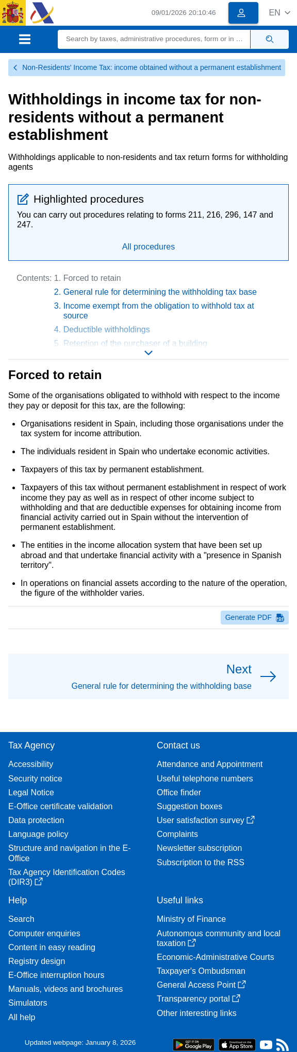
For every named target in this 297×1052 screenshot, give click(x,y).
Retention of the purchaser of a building (135, 343)
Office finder (179, 792)
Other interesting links (197, 1013)
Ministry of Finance (191, 919)
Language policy (38, 834)
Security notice (35, 778)
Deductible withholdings (106, 329)
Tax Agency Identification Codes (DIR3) (66, 877)
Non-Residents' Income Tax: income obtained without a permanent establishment (146, 67)
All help (21, 1017)
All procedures (148, 246)
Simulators (27, 1002)
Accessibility (30, 764)
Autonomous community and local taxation (218, 938)
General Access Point (201, 984)
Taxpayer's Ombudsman (201, 971)
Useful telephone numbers (205, 778)
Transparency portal (198, 998)
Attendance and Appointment (210, 764)
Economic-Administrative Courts (215, 957)
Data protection (36, 820)
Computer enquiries (44, 933)
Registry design (36, 961)
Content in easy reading (51, 947)
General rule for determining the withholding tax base (160, 292)
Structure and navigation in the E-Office (69, 853)
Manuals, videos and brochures (65, 989)
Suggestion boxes (189, 806)
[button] (279, 12)
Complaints (177, 834)
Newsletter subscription (199, 848)
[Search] (154, 39)
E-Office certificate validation (60, 806)
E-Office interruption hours (56, 975)
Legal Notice (31, 792)
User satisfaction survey (206, 820)
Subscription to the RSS (200, 862)
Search (21, 919)
